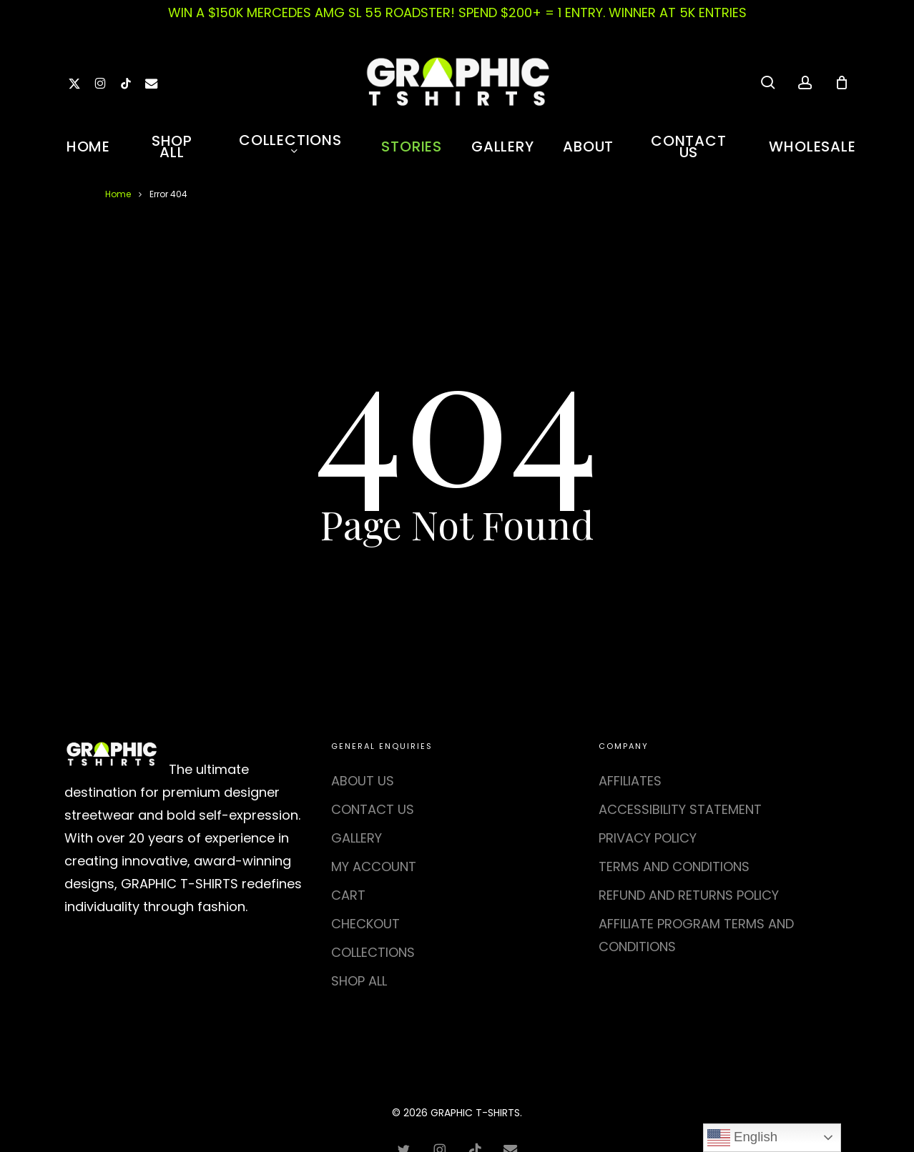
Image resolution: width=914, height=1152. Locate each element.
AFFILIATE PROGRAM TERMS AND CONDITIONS (696, 935)
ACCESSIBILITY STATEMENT (680, 809)
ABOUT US (362, 781)
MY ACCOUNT (373, 866)
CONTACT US (372, 809)
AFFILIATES (630, 781)
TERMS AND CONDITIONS (674, 866)
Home (118, 194)
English (742, 1137)
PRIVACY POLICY (648, 838)
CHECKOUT (365, 924)
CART (348, 895)
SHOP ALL (359, 981)
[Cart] (842, 82)
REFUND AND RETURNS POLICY (689, 895)
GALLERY (356, 838)
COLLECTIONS (373, 952)
